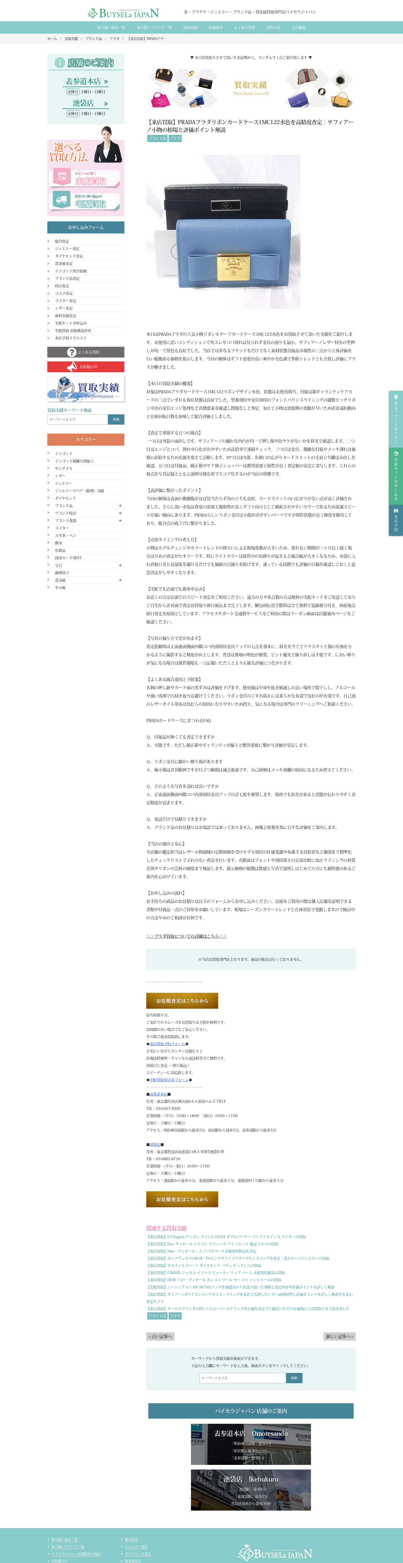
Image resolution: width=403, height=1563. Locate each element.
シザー (60, 476)
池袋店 (155, 1144)
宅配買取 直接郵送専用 (73, 330)
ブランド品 (157, 138)
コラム (56, 1551)
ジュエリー (63, 483)
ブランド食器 (65, 520)
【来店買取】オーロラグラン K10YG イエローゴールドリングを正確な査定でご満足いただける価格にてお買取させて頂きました (248, 1309)
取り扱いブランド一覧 (154, 27)
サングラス (63, 468)
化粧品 (60, 550)
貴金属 (60, 580)
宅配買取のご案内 (64, 1530)
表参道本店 (159, 1094)
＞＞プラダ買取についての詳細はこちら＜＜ (186, 936)
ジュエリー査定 (67, 248)
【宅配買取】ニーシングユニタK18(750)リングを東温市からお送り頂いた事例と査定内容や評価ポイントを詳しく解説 (240, 1287)
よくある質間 (244, 27)
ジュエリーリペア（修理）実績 (79, 491)
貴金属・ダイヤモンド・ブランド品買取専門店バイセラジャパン (269, 1537)
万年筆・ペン (65, 535)
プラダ (175, 138)
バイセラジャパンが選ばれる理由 (76, 1508)
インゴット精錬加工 (66, 1544)
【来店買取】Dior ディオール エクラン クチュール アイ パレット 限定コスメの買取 (212, 1244)
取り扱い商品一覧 (111, 27)
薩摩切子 (62, 573)
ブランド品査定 (67, 278)
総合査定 (62, 241)
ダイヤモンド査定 (69, 256)
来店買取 (58, 1523)
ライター (62, 528)
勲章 (58, 543)
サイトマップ (134, 1551)
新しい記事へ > (339, 1336)
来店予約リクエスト (71, 338)
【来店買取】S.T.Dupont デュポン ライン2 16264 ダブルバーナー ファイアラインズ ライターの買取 (226, 1237)
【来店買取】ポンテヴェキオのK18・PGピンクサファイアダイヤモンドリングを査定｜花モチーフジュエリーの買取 (237, 1258)
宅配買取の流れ (62, 1537)
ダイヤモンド (65, 498)
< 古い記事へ (160, 1336)
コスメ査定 (64, 293)
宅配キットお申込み (71, 323)
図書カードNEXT (68, 558)
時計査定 (62, 286)
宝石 (58, 565)
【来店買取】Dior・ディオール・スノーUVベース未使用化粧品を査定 (201, 1251)
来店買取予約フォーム (167, 1044)
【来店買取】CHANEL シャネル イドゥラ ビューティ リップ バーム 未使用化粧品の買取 (215, 1273)
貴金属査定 (64, 263)
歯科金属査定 (65, 315)
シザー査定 (64, 308)
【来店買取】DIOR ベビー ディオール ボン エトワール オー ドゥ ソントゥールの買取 (213, 1280)
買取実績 (190, 27)
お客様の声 (59, 1516)
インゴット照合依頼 (71, 271)
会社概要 (299, 27)
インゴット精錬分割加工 (74, 461)
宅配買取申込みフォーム (169, 1080)
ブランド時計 (65, 513)
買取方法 (273, 27)
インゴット (64, 453)
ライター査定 (65, 301)
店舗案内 (215, 27)
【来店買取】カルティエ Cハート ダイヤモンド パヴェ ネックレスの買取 (203, 1265)
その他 (60, 587)
